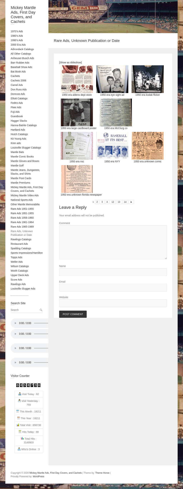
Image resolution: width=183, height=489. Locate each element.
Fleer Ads (16, 107)
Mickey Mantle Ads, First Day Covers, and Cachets (23, 14)
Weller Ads (17, 261)
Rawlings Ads (18, 284)
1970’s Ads (17, 31)
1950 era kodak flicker (148, 80)
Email (62, 281)
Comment (64, 223)
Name (62, 266)
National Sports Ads (22, 199)
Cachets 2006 (18, 80)
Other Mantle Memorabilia (25, 204)
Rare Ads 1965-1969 (22, 226)
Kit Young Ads (18, 138)
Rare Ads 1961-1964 (22, 222)
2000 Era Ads (18, 44)
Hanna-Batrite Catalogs (24, 125)
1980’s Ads (17, 35)
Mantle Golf (17, 165)
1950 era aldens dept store (77, 80)
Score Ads (16, 279)
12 (113, 202)
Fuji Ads (15, 111)
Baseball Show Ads (21, 67)
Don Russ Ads (19, 89)
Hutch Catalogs (19, 134)
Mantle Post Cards (21, 178)
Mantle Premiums (20, 182)
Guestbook (17, 116)
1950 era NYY (112, 147)
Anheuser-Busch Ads (22, 58)
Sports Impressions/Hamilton (27, 252)
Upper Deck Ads (20, 275)
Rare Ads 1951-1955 (22, 208)
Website (63, 297)
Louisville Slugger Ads (23, 288)
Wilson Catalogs (20, 266)
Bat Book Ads (18, 71)
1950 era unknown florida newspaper (81, 180)
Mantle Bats (17, 152)
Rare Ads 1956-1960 (22, 217)
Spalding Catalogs (21, 248)
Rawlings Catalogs (21, 239)
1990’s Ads (17, 40)
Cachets (15, 76)
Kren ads (16, 143)
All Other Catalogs (21, 53)
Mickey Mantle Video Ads (25, 195)
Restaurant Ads (19, 243)
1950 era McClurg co (116, 114)
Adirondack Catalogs (22, 49)
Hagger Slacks (19, 120)
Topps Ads (16, 257)
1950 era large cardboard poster (79, 114)
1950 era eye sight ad (112, 80)
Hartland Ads (18, 129)
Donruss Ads (18, 94)
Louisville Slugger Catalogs (26, 147)
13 (119, 202)
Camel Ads (17, 85)
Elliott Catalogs (19, 98)
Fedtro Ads (17, 102)
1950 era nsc (77, 147)
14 (125, 202)
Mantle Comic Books (22, 156)
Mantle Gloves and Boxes (25, 161)
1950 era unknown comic (148, 147)
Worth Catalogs (19, 270)
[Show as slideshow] (70, 62)
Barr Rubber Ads (20, 62)
